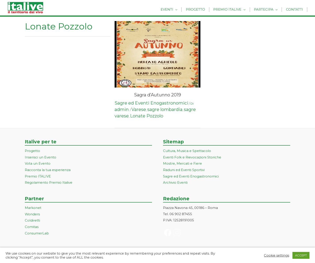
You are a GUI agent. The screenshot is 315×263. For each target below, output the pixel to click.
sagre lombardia (164, 109)
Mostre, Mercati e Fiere (182, 163)
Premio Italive (231, 9)
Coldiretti (32, 219)
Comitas (31, 225)
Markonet (33, 207)
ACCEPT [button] (301, 255)
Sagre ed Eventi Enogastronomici (151, 103)
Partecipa (266, 9)
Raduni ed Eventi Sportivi (184, 169)
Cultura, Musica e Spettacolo (187, 151)
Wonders (32, 213)
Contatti (295, 9)
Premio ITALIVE (38, 175)
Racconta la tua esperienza (48, 169)
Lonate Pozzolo (146, 116)
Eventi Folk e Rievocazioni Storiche (192, 157)
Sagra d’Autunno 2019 (157, 94)
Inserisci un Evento (40, 157)
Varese (138, 109)
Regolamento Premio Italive (48, 181)
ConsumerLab (37, 231)
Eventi (173, 9)
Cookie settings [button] (276, 255)
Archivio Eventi (175, 181)
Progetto (200, 9)
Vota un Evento (37, 163)
